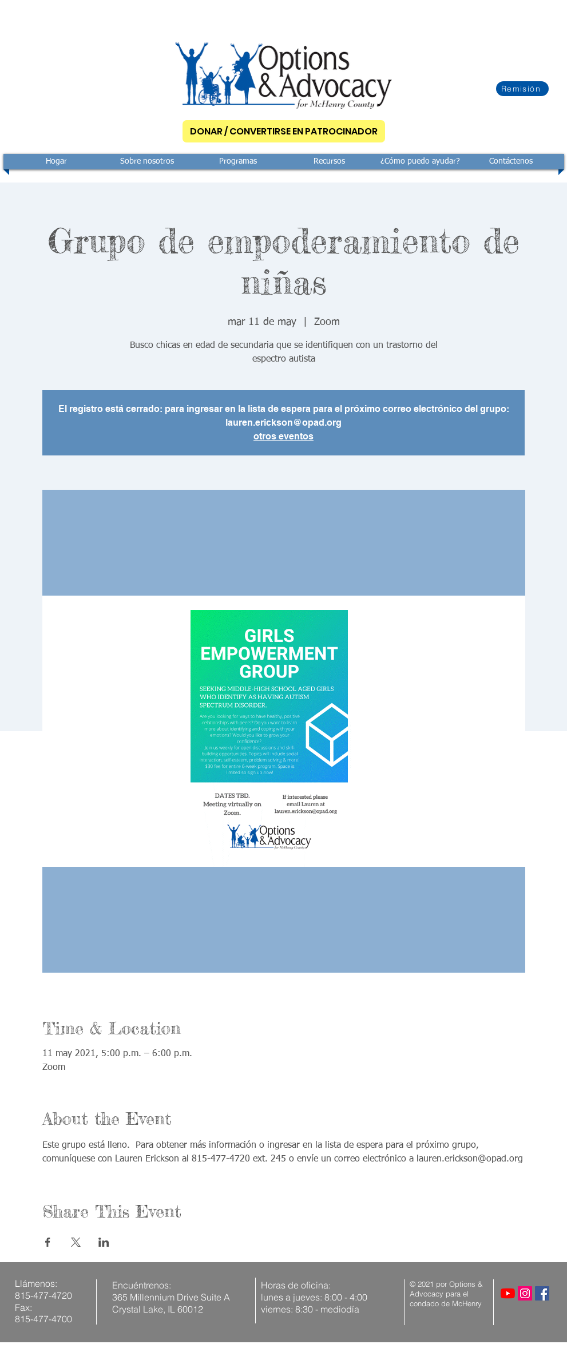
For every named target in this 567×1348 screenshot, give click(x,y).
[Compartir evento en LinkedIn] (103, 1242)
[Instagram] (525, 1293)
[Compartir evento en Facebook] (47, 1242)
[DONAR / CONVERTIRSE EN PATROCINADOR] (284, 131)
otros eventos (283, 436)
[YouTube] (508, 1293)
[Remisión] (522, 88)
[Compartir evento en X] (75, 1242)
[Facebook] (542, 1293)
